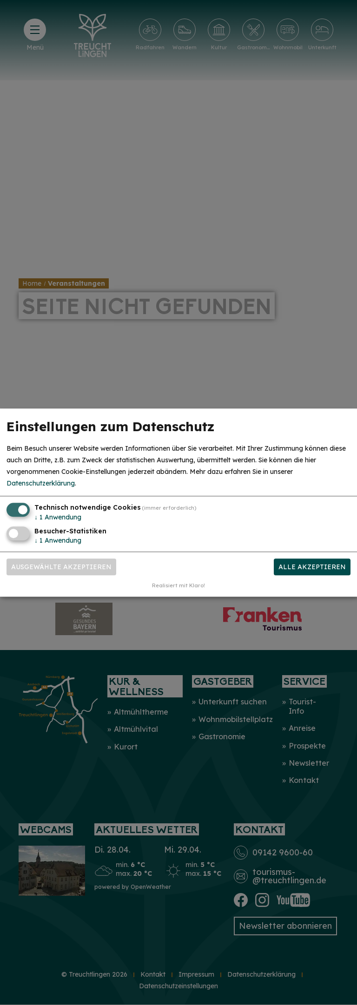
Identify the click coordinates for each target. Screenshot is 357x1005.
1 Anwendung (57, 517)
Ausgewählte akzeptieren (61, 567)
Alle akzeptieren (312, 567)
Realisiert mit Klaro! (178, 585)
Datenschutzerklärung (41, 484)
